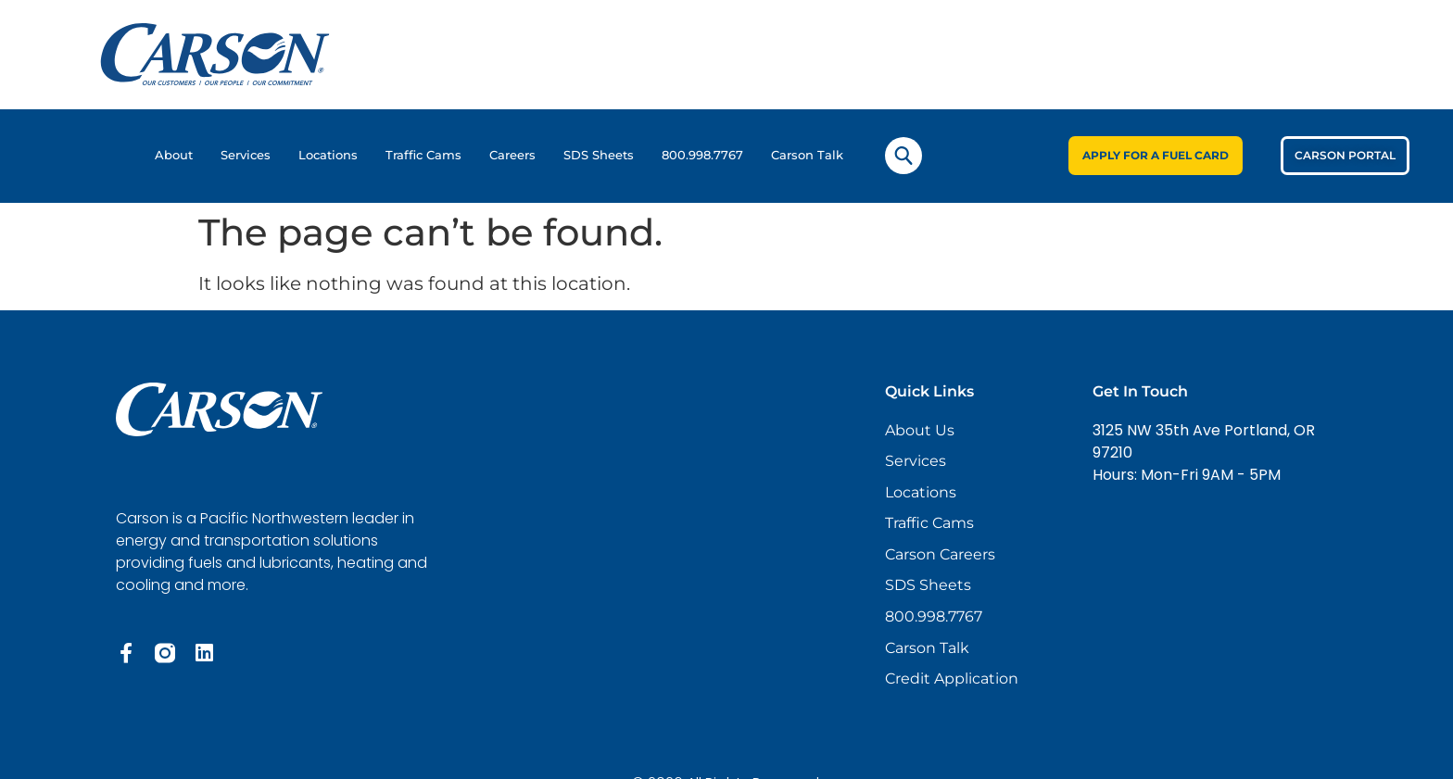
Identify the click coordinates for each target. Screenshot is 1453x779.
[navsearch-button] (903, 155)
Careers (512, 155)
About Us (919, 430)
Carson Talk (807, 155)
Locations (328, 155)
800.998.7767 (702, 155)
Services (246, 155)
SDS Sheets (598, 155)
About (174, 155)
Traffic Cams (423, 155)
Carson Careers (940, 556)
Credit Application (951, 682)
